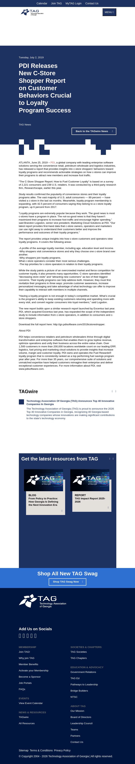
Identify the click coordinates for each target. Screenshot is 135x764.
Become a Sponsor (30, 676)
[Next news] (115, 391)
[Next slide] (113, 458)
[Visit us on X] (32, 635)
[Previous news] (112, 391)
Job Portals (25, 683)
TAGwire (24, 717)
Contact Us (91, 3)
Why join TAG (27, 658)
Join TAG (56, 3)
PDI (53, 162)
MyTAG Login (74, 3)
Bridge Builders (79, 690)
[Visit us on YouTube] (29, 635)
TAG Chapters (79, 658)
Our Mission (77, 710)
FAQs (22, 689)
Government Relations (83, 672)
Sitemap (24, 750)
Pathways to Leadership (84, 684)
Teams (74, 729)
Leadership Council (82, 723)
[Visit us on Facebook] (21, 635)
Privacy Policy (62, 750)
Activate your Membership (34, 670)
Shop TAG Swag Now (66, 581)
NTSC (74, 697)
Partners (75, 735)
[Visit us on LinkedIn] (25, 635)
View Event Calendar (31, 703)
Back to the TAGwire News (92, 131)
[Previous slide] (109, 458)
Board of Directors (81, 717)
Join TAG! (24, 651)
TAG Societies (79, 651)
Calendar (42, 3)
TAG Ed (75, 678)
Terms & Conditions (41, 750)
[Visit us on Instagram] (35, 635)
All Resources (27, 723)
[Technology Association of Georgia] (32, 12)
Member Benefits (28, 664)
